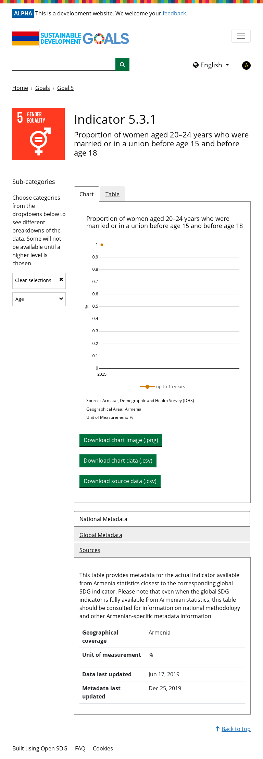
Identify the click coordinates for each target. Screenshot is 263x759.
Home (20, 88)
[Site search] (122, 64)
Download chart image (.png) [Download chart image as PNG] (121, 440)
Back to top (233, 729)
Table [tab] (112, 194)
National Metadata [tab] (103, 519)
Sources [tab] (89, 550)
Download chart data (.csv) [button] (118, 460)
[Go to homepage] (72, 38)
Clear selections (39, 280)
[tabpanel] (162, 352)
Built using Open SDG (39, 748)
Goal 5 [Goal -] (65, 88)
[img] (162, 309)
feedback (174, 13)
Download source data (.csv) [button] (120, 481)
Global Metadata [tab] (100, 535)
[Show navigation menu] (241, 36)
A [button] (246, 65)
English (208, 65)
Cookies (103, 748)
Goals (42, 88)
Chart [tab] (86, 194)
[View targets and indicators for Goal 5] (38, 134)
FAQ (80, 748)
